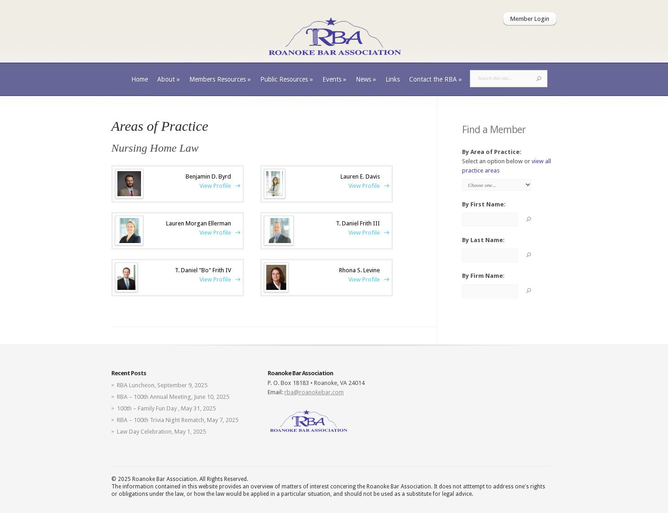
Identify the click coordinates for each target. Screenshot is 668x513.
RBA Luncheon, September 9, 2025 (162, 385)
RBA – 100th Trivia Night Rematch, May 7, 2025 (177, 420)
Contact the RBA (435, 79)
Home (139, 79)
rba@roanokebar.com (314, 392)
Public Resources (286, 79)
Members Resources (220, 79)
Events (334, 79)
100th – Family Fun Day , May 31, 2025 (166, 408)
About (168, 79)
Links (392, 79)
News (366, 79)
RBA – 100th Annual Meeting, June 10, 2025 (173, 396)
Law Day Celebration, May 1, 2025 (161, 431)
